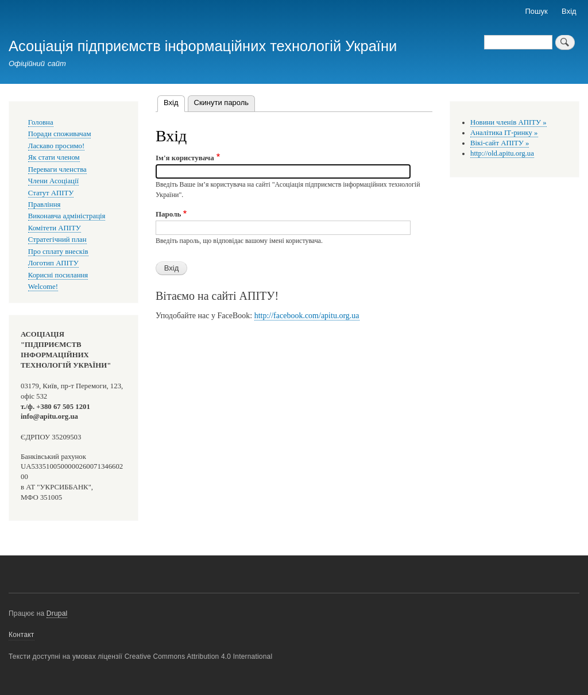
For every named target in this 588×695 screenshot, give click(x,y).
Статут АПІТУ (51, 193)
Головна (40, 122)
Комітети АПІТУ (54, 228)
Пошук (536, 11)
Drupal (57, 613)
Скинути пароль (221, 102)
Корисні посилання (58, 275)
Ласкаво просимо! (56, 146)
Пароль (168, 214)
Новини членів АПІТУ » (508, 122)
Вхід (569, 11)
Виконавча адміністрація (67, 216)
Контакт (21, 635)
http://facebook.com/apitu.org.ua (306, 315)
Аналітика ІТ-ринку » (504, 133)
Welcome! (43, 287)
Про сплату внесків (58, 252)
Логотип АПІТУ (53, 263)
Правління (44, 204)
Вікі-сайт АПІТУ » (499, 143)
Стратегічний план (57, 239)
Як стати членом (54, 157)
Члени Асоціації (53, 181)
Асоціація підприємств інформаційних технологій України (203, 46)
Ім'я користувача (185, 157)
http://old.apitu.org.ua (502, 153)
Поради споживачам (59, 134)
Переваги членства (57, 169)
